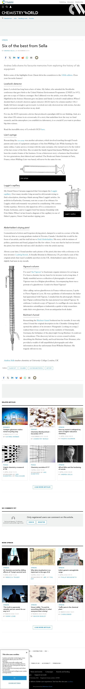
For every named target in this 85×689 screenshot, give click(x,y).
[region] (14, 669)
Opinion (5, 40)
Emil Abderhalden (45, 239)
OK (15, 678)
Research (6, 427)
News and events (36, 672)
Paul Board (20, 476)
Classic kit (12, 368)
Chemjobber (66, 614)
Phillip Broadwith (69, 577)
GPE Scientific (11, 475)
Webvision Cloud (47, 686)
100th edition (66, 75)
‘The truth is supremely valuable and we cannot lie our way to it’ (14, 609)
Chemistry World (40, 439)
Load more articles (42, 487)
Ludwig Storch (22, 255)
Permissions (57, 663)
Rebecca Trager (12, 577)
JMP (44, 577)
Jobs (15, 18)
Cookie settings (15, 683)
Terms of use (35, 663)
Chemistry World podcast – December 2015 (40, 433)
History (49, 368)
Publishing (63, 2)
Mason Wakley (39, 616)
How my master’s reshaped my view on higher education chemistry (70, 431)
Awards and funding (63, 672)
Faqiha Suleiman (68, 439)
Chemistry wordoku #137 (40, 467)
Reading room (23, 18)
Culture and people (36, 368)
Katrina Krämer (12, 437)
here (43, 129)
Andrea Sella (9, 50)
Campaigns (49, 672)
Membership (79, 2)
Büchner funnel (43, 320)
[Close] (27, 652)
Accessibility (46, 663)
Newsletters (8, 18)
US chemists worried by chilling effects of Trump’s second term (14, 571)
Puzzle (5, 465)
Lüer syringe (20, 140)
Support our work (40, 675)
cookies (70, 681)
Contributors (37, 651)
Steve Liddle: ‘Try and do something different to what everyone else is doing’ (41, 609)
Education (70, 2)
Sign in (31, 522)
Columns (23, 368)
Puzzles (31, 18)
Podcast (34, 429)
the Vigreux (36, 272)
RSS (46, 651)
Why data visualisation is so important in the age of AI (41, 571)
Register (41, 522)
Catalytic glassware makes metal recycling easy (12, 430)
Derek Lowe (11, 616)
